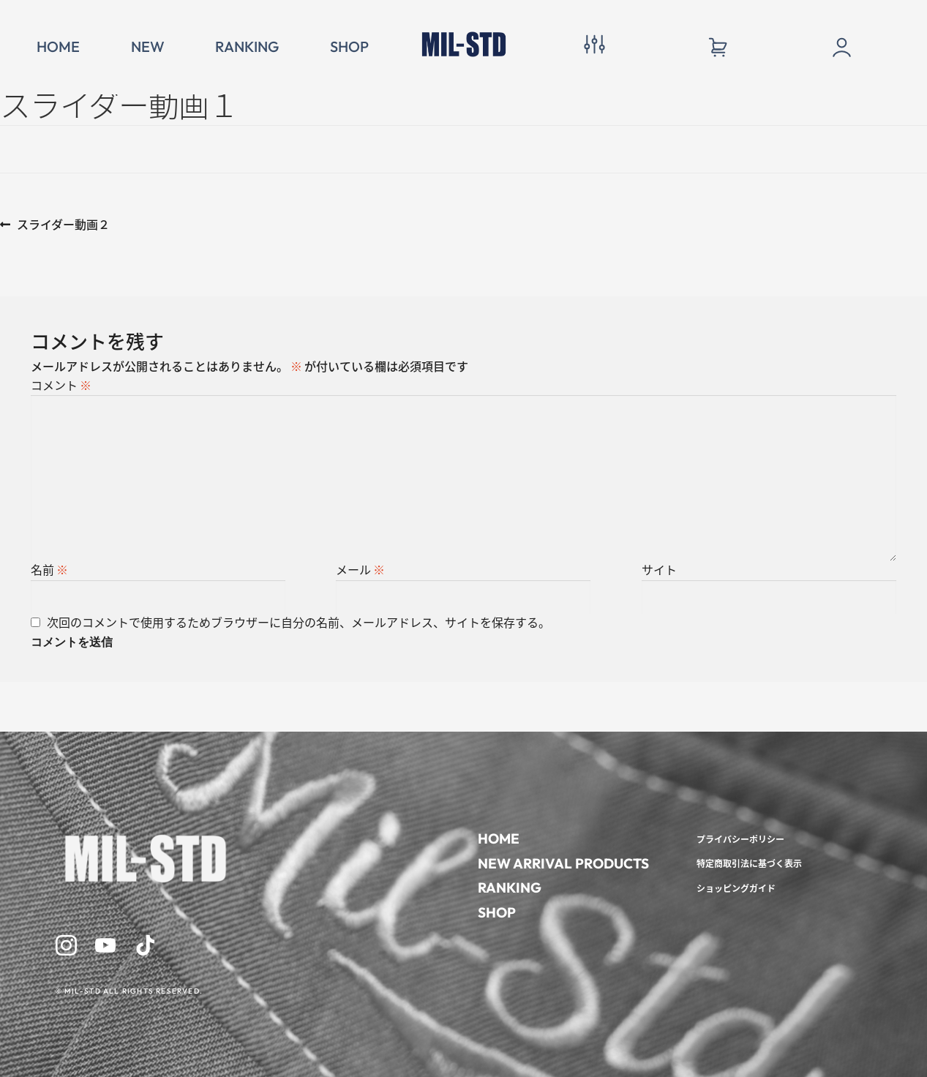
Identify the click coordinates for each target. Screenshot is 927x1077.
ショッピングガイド (736, 888)
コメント (61, 385)
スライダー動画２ (63, 225)
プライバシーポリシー (740, 839)
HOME (58, 46)
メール (360, 570)
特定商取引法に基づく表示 (749, 863)
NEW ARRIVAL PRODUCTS (563, 863)
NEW (148, 46)
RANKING (247, 46)
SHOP (349, 46)
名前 (49, 570)
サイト (659, 570)
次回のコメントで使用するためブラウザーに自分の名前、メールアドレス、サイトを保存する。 (298, 622)
